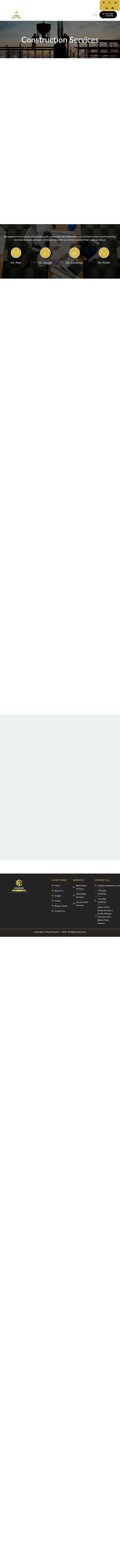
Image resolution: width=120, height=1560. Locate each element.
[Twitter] (116, 3)
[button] (108, 14)
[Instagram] (110, 3)
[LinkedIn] (107, 8)
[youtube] (113, 8)
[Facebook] (104, 3)
